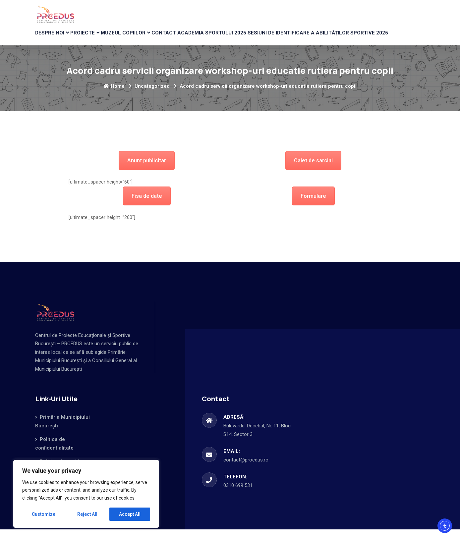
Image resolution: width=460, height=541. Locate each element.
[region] (86, 494)
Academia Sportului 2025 (241, 38)
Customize (43, 514)
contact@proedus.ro (245, 471)
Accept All (130, 514)
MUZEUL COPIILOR (141, 38)
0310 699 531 (238, 497)
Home (114, 98)
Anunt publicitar (146, 172)
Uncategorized (152, 98)
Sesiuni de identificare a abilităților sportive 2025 (348, 38)
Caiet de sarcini (313, 172)
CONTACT (188, 38)
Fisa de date (147, 207)
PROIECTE (93, 38)
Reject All (87, 514)
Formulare (313, 207)
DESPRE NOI (53, 38)
